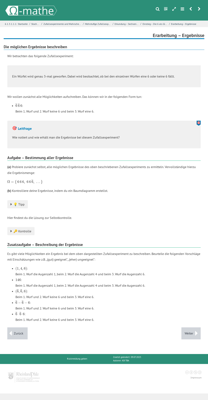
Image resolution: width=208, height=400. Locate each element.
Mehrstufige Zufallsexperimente (98, 23)
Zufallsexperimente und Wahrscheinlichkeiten (62, 23)
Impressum (196, 377)
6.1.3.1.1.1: (11, 23)
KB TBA (125, 360)
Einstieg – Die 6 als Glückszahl (155, 23)
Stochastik (35, 23)
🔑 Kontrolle (22, 231)
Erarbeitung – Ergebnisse (183, 23)
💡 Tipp (19, 204)
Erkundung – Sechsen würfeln (127, 23)
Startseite (23, 23)
